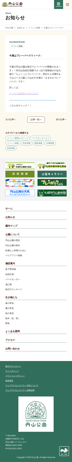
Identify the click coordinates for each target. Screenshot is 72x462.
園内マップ (11, 226)
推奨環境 (9, 381)
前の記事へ (61, 119)
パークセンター (12, 279)
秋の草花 (9, 313)
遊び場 (8, 284)
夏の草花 (9, 308)
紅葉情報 (50, 143)
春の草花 (9, 303)
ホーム (9, 208)
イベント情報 (17, 46)
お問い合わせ (12, 348)
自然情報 (11, 148)
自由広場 (9, 274)
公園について (12, 234)
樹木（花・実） (12, 318)
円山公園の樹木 (12, 245)
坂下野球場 (10, 269)
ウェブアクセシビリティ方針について (21, 385)
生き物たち (11, 297)
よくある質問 (12, 331)
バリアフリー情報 (13, 255)
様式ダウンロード (13, 289)
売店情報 (26, 143)
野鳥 (7, 323)
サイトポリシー (12, 371)
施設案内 (10, 263)
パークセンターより (40, 138)
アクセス (10, 340)
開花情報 (38, 143)
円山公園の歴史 (12, 240)
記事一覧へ (36, 119)
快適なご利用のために (15, 250)
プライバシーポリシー (15, 376)
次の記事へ (11, 119)
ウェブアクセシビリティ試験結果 (20, 390)
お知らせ (10, 217)
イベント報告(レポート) (17, 138)
